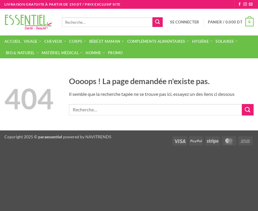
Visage (32, 41)
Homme (95, 52)
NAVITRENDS (98, 136)
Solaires (226, 41)
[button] (184, 22)
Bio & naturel (22, 52)
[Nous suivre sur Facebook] (239, 4)
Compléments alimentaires (158, 41)
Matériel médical (62, 52)
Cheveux (55, 41)
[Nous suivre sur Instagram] (245, 4)
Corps (77, 41)
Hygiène (202, 41)
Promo (115, 52)
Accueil (12, 41)
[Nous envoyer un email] (250, 4)
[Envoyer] (157, 22)
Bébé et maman (106, 41)
